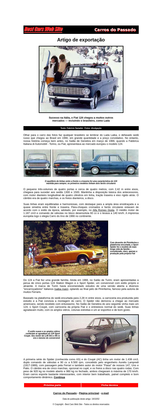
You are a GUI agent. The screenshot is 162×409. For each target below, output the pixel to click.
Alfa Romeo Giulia (103, 210)
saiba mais (61, 288)
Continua (59, 377)
